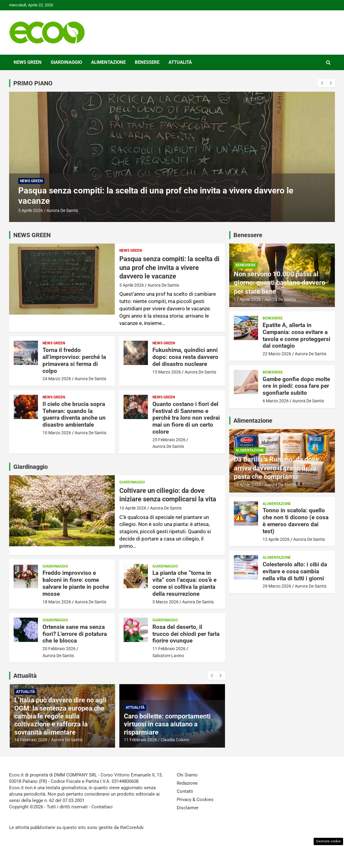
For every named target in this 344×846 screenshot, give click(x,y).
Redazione (187, 783)
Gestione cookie (328, 841)
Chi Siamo (187, 775)
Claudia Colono (193, 739)
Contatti (185, 791)
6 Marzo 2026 (276, 400)
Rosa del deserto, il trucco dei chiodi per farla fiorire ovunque (186, 633)
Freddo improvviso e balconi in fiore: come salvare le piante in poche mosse (76, 583)
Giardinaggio (66, 62)
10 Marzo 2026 (57, 432)
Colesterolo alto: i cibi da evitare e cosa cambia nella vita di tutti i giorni (295, 571)
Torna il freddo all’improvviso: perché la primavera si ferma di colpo (74, 360)
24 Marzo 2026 (57, 378)
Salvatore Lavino (168, 655)
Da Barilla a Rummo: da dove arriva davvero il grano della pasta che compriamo (276, 467)
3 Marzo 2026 (165, 601)
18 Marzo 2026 (57, 601)
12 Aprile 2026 (276, 539)
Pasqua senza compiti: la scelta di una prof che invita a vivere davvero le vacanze (169, 267)
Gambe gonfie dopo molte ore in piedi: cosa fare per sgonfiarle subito (296, 386)
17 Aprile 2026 (247, 299)
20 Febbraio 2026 (59, 648)
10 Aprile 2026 (132, 508)
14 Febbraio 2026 (49, 739)
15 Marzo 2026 (166, 372)
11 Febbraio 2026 (169, 648)
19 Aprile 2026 (247, 484)
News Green (28, 62)
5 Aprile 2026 (30, 210)
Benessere (147, 62)
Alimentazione (108, 62)
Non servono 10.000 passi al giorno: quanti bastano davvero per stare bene (279, 282)
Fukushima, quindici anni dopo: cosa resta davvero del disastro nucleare (185, 356)
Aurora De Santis (62, 210)
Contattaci (102, 807)
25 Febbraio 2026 (169, 439)
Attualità (180, 62)
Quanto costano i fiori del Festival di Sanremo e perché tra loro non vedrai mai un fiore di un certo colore (186, 418)
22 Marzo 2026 (277, 353)
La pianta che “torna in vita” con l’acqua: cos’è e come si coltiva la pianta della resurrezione (184, 583)
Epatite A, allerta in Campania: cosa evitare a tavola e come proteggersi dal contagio (296, 335)
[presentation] (322, 83)
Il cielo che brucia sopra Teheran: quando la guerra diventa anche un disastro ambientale (74, 414)
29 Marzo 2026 (277, 586)
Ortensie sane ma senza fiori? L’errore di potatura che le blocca (75, 633)
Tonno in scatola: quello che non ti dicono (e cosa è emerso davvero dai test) (296, 520)
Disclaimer (188, 807)
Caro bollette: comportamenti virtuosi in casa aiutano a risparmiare (185, 724)
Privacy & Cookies (195, 799)
